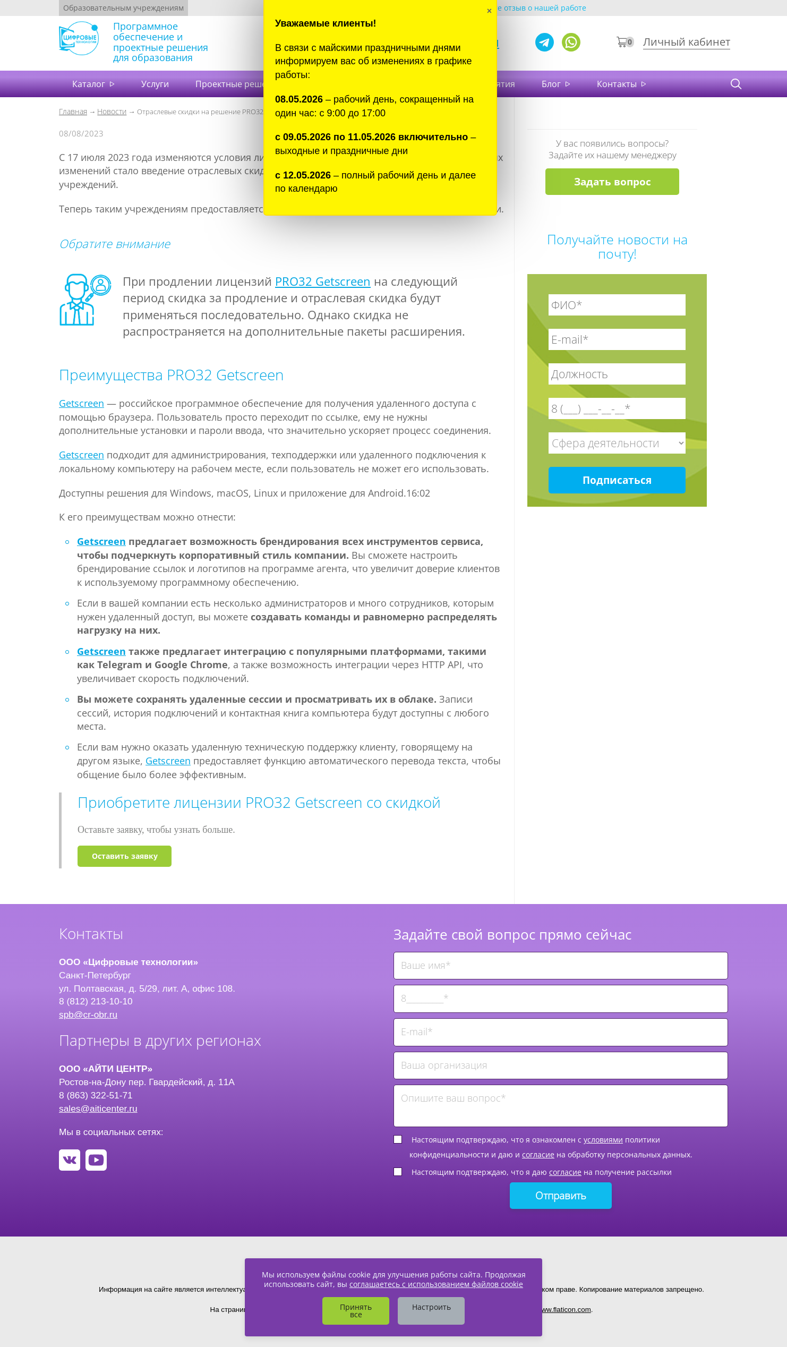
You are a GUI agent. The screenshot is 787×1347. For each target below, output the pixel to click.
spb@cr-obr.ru (88, 1014)
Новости (111, 111)
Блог (552, 84)
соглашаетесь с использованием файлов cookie (436, 1284)
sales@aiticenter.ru (98, 1108)
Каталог (89, 84)
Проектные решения (238, 84)
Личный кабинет (686, 42)
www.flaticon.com (563, 1310)
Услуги (155, 84)
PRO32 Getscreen (323, 281)
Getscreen (81, 403)
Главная (73, 111)
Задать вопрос (612, 182)
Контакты (618, 84)
